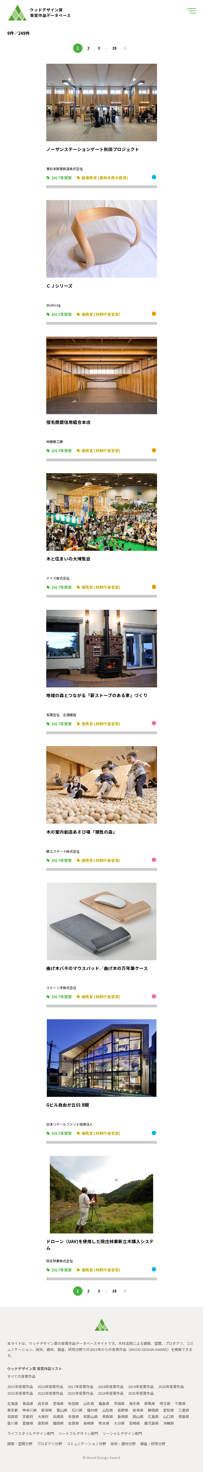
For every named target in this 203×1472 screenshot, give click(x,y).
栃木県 (134, 1403)
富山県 (61, 1410)
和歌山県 (90, 1416)
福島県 (104, 1403)
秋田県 (73, 1403)
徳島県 (183, 1416)
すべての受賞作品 (21, 1376)
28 (114, 48)
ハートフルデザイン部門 (78, 1433)
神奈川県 (29, 1410)
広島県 (153, 1416)
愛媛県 (27, 1423)
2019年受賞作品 (141, 1386)
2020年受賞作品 (171, 1386)
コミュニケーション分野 (86, 1443)
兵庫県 (58, 1416)
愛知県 (168, 1410)
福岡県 (58, 1423)
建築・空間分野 (19, 1443)
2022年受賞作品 (50, 1393)
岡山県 (138, 1416)
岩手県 (43, 1403)
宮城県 (58, 1403)
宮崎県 (134, 1423)
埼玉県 (165, 1403)
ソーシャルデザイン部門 (122, 1433)
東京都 (12, 1410)
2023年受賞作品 (80, 1393)
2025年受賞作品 (141, 1393)
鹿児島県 (151, 1423)
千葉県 (180, 1403)
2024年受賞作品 (111, 1393)
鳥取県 (107, 1416)
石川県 (77, 1410)
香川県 (12, 1423)
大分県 (119, 1423)
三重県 (183, 1410)
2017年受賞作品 (80, 1386)
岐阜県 (138, 1410)
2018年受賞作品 (111, 1386)
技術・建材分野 (123, 1443)
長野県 (122, 1410)
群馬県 (149, 1403)
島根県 (122, 1416)
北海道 (12, 1403)
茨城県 (119, 1403)
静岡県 (153, 1410)
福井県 (92, 1410)
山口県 (168, 1416)
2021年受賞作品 (20, 1393)
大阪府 (43, 1416)
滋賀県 (12, 1416)
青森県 (27, 1403)
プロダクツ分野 (49, 1443)
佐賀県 (73, 1423)
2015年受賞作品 (20, 1386)
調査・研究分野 (152, 1443)
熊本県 (104, 1423)
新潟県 (46, 1410)
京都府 (27, 1416)
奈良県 (73, 1416)
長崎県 (88, 1423)
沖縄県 (168, 1423)
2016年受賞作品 (50, 1386)
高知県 (43, 1423)
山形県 (88, 1403)
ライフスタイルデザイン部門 (30, 1433)
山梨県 (107, 1410)
